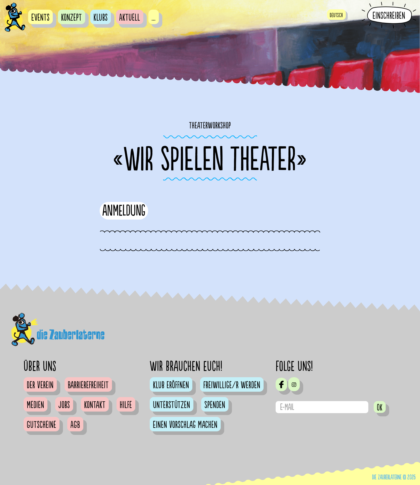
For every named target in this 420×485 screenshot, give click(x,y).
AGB (75, 425)
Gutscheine (41, 425)
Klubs (100, 17)
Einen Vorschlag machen (185, 425)
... (154, 17)
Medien (35, 405)
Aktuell (129, 17)
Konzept (71, 17)
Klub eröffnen (171, 385)
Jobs (64, 405)
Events (40, 17)
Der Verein (40, 385)
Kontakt (95, 405)
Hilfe (126, 405)
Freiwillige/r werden (231, 385)
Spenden (214, 405)
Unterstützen (171, 405)
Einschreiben (389, 15)
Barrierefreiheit (88, 385)
